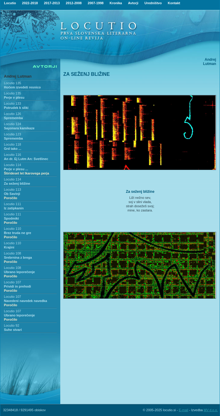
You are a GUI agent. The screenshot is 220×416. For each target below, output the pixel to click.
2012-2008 (74, 3)
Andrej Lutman (18, 76)
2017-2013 (52, 3)
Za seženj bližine (17, 183)
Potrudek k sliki (16, 107)
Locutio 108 (12, 253)
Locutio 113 (12, 189)
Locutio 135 (12, 83)
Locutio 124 (12, 124)
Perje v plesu (14, 97)
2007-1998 (96, 3)
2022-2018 (30, 3)
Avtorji (133, 3)
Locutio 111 (12, 204)
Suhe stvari (13, 329)
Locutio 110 (12, 228)
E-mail (183, 410)
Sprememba (13, 118)
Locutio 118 (12, 144)
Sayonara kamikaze (19, 128)
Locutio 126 (12, 114)
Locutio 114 (12, 165)
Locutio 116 (12, 154)
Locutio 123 (12, 134)
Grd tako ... (12, 148)
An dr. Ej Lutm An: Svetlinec (26, 159)
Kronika (116, 3)
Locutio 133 (12, 103)
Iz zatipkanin (14, 208)
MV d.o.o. (211, 410)
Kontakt (174, 3)
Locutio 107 (12, 282)
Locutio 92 (11, 325)
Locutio (10, 3)
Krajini (9, 247)
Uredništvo (153, 3)
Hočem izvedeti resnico (22, 87)
